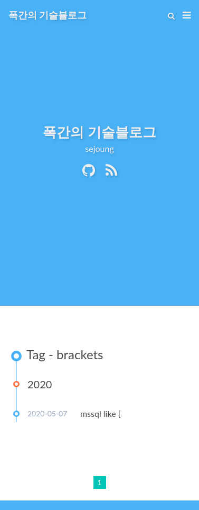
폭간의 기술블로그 (47, 15)
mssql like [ (100, 413)
